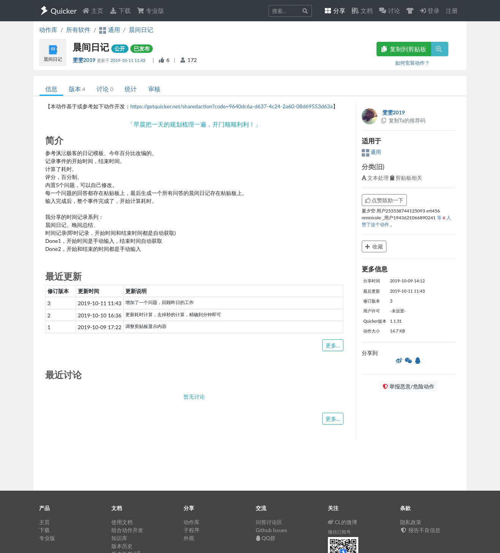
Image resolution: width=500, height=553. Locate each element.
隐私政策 (410, 522)
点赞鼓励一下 (384, 200)
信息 (51, 88)
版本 (77, 88)
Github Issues (271, 530)
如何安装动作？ (412, 63)
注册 (452, 10)
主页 (92, 10)
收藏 (374, 246)
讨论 (105, 88)
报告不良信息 (420, 530)
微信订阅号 (339, 532)
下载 (120, 10)
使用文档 (122, 522)
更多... (333, 345)
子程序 (191, 530)
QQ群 (265, 538)
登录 (430, 10)
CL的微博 (342, 522)
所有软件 (78, 29)
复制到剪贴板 (403, 48)
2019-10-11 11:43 (129, 60)
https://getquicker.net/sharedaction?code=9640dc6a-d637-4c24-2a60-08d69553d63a (231, 106)
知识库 (119, 538)
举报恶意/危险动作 (408, 386)
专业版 (150, 10)
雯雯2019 (85, 60)
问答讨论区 (269, 522)
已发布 (142, 48)
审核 (154, 88)
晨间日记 (141, 29)
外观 (189, 538)
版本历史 (122, 546)
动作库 (48, 29)
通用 (371, 152)
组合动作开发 (127, 530)
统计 (131, 88)
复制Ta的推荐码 (403, 120)
